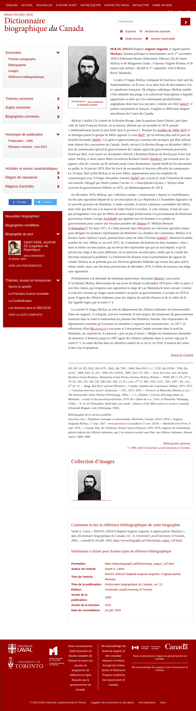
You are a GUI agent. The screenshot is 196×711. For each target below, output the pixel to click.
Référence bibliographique (26, 77)
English (12, 5)
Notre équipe (91, 5)
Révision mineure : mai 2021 (27, 146)
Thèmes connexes (19, 99)
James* (184, 104)
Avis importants (147, 702)
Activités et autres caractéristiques (31, 168)
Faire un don (162, 5)
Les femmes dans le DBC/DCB (29, 308)
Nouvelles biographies (22, 216)
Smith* (96, 140)
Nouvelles (44, 5)
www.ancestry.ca (117, 423)
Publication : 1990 (20, 141)
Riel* (141, 135)
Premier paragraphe (22, 59)
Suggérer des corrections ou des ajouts (112, 702)
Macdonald (98, 328)
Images (13, 71)
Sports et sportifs (19, 286)
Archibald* (110, 218)
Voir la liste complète (25, 314)
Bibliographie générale (176, 443)
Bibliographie (17, 65)
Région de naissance (21, 177)
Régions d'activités (19, 186)
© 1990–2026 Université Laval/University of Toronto (158, 447)
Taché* (135, 178)
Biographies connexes (22, 116)
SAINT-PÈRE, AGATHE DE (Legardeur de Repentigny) (40, 246)
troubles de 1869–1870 (172, 130)
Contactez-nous (116, 5)
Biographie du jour (19, 234)
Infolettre (140, 5)
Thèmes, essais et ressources (28, 280)
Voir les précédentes (25, 265)
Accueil (27, 5)
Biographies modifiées (22, 225)
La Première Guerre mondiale (28, 293)
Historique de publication (24, 134)
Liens (163, 702)
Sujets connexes (18, 107)
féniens (141, 223)
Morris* (159, 278)
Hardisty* (156, 159)
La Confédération (20, 300)
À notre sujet (66, 5)
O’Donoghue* (77, 228)
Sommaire (13, 53)
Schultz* (162, 238)
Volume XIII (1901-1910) (18, 14)
